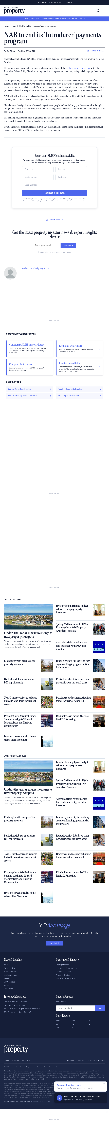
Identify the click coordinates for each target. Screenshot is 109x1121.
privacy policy (66, 252)
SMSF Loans (80, 19)
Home (6, 26)
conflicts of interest (17, 1079)
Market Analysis (10, 975)
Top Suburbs (61, 1002)
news (14, 26)
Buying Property (62, 965)
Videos (7, 978)
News (6, 965)
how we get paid (38, 1079)
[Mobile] (37, 177)
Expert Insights (10, 968)
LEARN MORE (54, 943)
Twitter (81, 1060)
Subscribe (68, 245)
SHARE (95, 51)
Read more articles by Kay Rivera (35, 268)
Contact (15, 1060)
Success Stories (10, 971)
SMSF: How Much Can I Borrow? (17, 1012)
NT (73, 1028)
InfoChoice (47, 1101)
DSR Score (8, 989)
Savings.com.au (36, 1101)
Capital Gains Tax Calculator (15, 1002)
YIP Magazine (56, 2)
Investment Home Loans (60, 19)
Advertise (68, 2)
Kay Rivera (11, 51)
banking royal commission (78, 68)
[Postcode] (71, 177)
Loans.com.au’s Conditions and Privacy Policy (71, 201)
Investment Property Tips (66, 968)
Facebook (71, 1060)
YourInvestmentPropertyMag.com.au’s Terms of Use (70, 199)
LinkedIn (91, 1060)
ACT (90, 1021)
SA (73, 1024)
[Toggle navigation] (103, 10)
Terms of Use (53, 1067)
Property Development (65, 978)
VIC (57, 1024)
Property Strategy (63, 975)
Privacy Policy (42, 1067)
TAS (90, 1024)
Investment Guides (63, 971)
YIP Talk (7, 985)
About (6, 1060)
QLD (58, 1028)
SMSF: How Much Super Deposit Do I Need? (22, 1008)
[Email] (54, 185)
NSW (58, 1021)
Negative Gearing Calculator (15, 1005)
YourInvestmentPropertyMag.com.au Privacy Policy (38, 201)
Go (100, 1008)
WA (73, 1021)
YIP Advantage (42, 2)
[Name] (37, 169)
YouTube (101, 1060)
